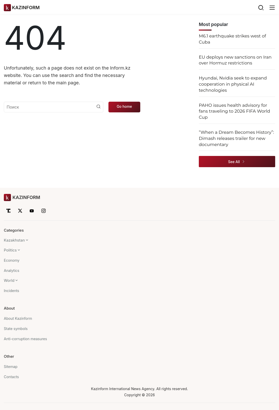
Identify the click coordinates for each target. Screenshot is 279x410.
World (9, 280)
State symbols (15, 328)
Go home (124, 106)
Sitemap (11, 366)
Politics (10, 250)
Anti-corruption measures (25, 339)
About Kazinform (18, 318)
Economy (11, 260)
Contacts (11, 377)
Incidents (11, 290)
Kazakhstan (14, 240)
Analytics (11, 270)
